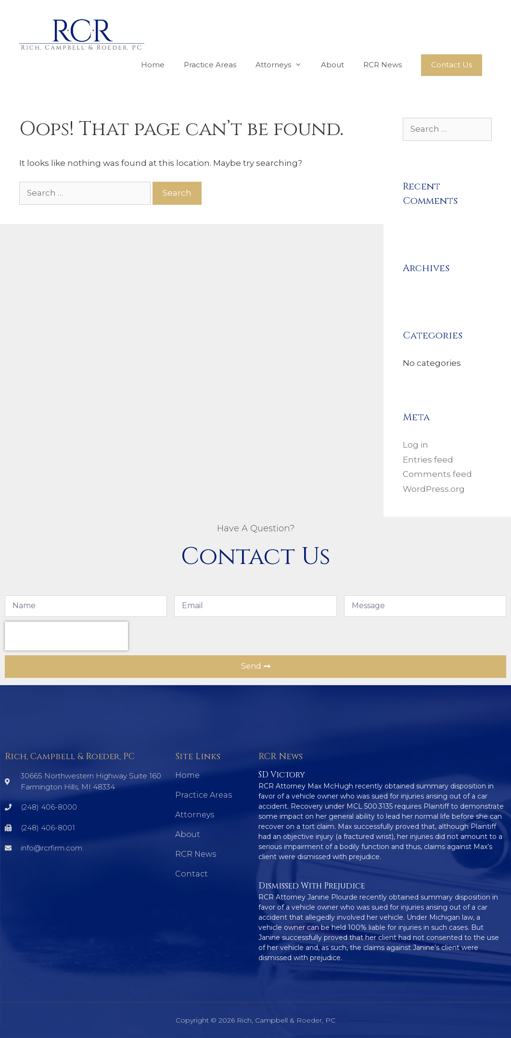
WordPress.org (434, 489)
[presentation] (66, 636)
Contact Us (451, 64)
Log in (415, 445)
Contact (191, 873)
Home (153, 64)
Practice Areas (210, 64)
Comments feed (437, 474)
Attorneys (283, 64)
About (332, 64)
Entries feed (428, 459)
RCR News (382, 64)
